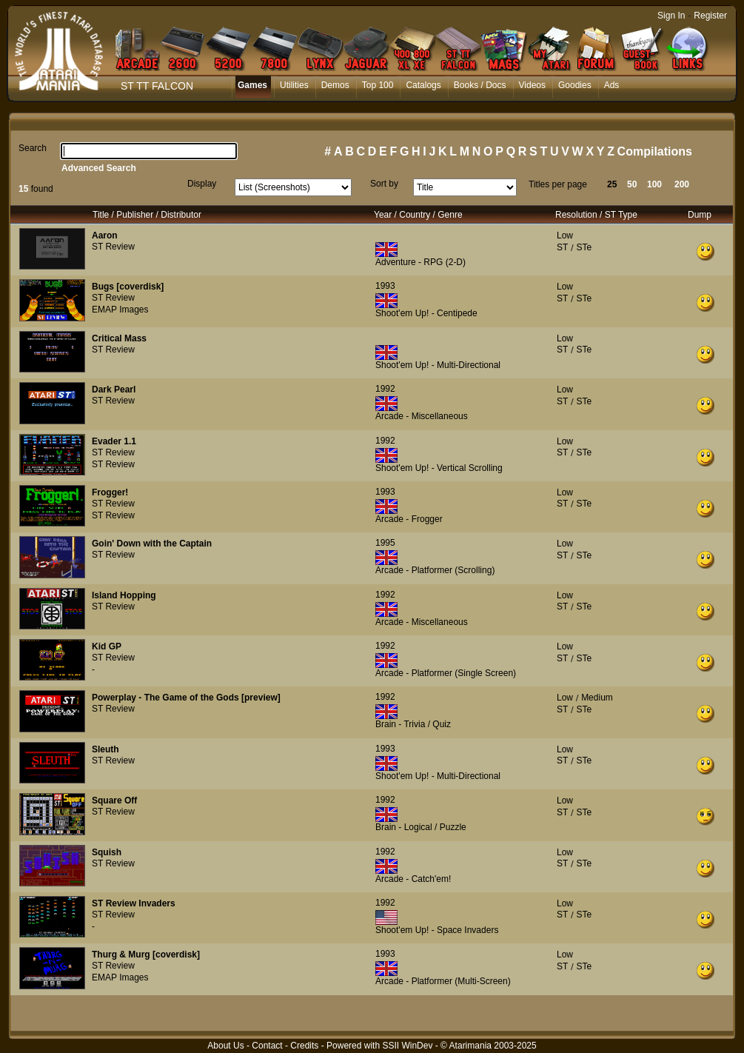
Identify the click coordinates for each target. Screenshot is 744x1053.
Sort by (384, 183)
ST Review (113, 246)
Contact (267, 1045)
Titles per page (558, 184)
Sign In (671, 15)
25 (612, 184)
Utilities (294, 85)
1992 (385, 389)
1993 (385, 286)
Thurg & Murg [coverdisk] (146, 954)
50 (632, 184)
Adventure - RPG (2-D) (420, 262)
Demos (335, 85)
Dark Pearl (113, 389)
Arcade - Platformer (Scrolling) (435, 570)
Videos (532, 85)
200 (681, 184)
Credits (304, 1045)
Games (252, 85)
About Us (225, 1045)
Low (565, 235)
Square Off (114, 800)
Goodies (574, 85)
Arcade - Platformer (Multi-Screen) (443, 981)
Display (201, 183)
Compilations (654, 151)
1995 (385, 543)
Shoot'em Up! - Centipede (426, 313)
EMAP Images (120, 309)
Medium (597, 697)
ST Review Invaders (133, 903)
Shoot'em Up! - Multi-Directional (437, 365)
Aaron (105, 235)
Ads (612, 85)
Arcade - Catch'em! (413, 879)
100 (654, 184)
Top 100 (378, 85)
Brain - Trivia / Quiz (413, 724)
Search (33, 148)
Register (710, 15)
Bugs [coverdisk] (128, 286)
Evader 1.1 (114, 441)
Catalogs (423, 85)
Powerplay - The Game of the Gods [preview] (186, 697)
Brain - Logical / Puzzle (420, 827)
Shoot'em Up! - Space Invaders (436, 930)
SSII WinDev (407, 1045)
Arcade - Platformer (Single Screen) (445, 673)
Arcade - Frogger (409, 519)
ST (562, 247)
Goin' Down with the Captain (152, 543)
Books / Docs (480, 85)
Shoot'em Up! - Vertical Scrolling (439, 468)
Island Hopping (124, 595)
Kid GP (106, 646)
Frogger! (110, 492)
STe (583, 247)
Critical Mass (119, 338)
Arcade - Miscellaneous (421, 416)
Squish (106, 852)
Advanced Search (98, 168)
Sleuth (105, 749)
